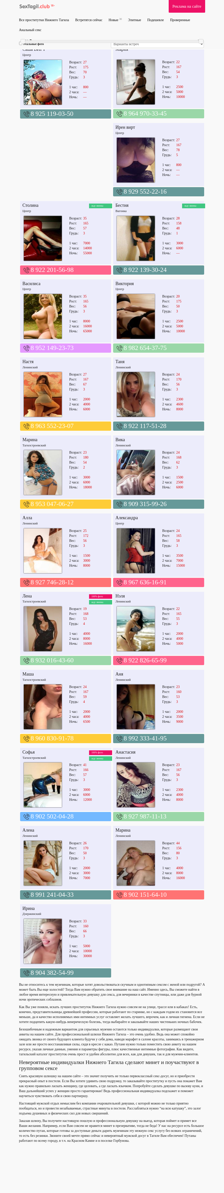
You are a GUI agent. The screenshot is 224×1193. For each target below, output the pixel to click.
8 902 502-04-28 (52, 816)
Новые (115, 20)
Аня (119, 674)
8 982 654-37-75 (145, 347)
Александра (127, 517)
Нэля (120, 596)
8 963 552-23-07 (52, 425)
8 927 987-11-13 (145, 816)
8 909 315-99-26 (145, 504)
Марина (30, 439)
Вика (120, 439)
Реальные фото (31, 44)
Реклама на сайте (186, 6)
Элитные (134, 20)
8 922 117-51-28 (145, 425)
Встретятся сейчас (88, 20)
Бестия (122, 205)
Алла (27, 517)
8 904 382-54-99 (52, 972)
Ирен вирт (125, 127)
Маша (28, 674)
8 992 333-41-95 (145, 738)
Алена (28, 830)
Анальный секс (30, 30)
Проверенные (180, 20)
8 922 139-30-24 (145, 269)
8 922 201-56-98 (52, 269)
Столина (30, 205)
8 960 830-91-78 (52, 738)
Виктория (125, 283)
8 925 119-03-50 (52, 113)
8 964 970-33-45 (145, 113)
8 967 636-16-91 (145, 582)
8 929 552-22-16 (145, 191)
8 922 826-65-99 (145, 660)
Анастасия (126, 752)
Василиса (31, 283)
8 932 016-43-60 (52, 660)
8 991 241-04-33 (52, 894)
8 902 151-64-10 (145, 894)
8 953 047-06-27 (52, 504)
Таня (120, 361)
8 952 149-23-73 (52, 347)
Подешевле (155, 20)
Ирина (29, 908)
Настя (28, 361)
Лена (27, 596)
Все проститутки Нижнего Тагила (44, 20)
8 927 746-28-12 (52, 582)
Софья (29, 752)
